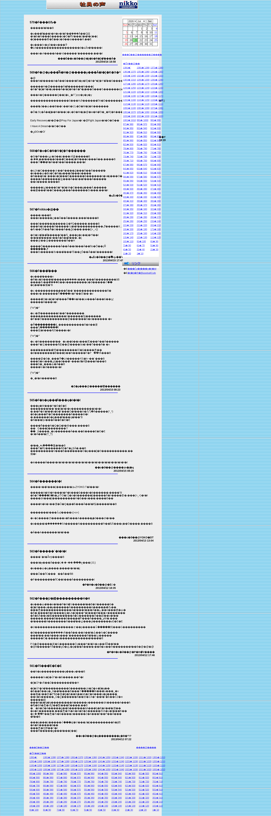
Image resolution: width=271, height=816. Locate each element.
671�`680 (128, 165)
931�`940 (142, 129)
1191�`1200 (156, 92)
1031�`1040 (129, 116)
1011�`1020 (156, 116)
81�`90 (154, 242)
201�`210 (155, 226)
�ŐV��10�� (131, 64)
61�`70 (141, 246)
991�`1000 (142, 121)
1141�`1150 (143, 100)
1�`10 (140, 254)
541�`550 (142, 181)
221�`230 (128, 226)
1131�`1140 (156, 100)
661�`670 (142, 165)
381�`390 (155, 201)
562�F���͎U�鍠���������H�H (60, 598)
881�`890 (128, 137)
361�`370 (142, 205)
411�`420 (155, 197)
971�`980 (128, 125)
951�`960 (155, 125)
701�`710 (128, 161)
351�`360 (155, 205)
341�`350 (128, 209)
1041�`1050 (156, 112)
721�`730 (142, 157)
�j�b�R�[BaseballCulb (142, 273)
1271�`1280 (129, 84)
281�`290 (128, 217)
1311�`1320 (156, 76)
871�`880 (142, 137)
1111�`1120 (143, 104)
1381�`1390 (143, 68)
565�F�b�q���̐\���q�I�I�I (55, 400)
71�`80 (127, 246)
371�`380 (128, 205)
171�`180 (155, 230)
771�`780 (155, 149)
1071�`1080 (156, 108)
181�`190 (142, 230)
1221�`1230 (156, 88)
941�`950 (128, 129)
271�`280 (142, 217)
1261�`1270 (143, 84)
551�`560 (128, 181)
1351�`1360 (143, 72)
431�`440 (128, 197)
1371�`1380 (156, 68)
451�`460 (142, 193)
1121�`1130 (129, 104)
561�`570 (155, 177)
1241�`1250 (129, 88)
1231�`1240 (143, 88)
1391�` (127, 68)
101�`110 (128, 242)
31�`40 (141, 250)
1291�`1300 (143, 80)
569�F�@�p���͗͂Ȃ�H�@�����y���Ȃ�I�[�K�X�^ (75, 72)
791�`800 (128, 149)
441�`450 (155, 193)
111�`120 (155, 238)
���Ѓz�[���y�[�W (142, 269)
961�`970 (142, 125)
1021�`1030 (143, 116)
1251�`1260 (156, 84)
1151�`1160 (129, 100)
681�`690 (155, 161)
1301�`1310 (129, 80)
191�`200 (128, 230)
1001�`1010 (129, 121)
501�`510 (155, 185)
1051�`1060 (143, 112)
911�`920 (128, 133)
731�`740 (128, 157)
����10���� (152, 55)
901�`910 (142, 133)
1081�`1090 (143, 108)
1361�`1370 (129, 72)
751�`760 (142, 153)
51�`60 (154, 246)
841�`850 (142, 141)
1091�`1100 (129, 108)
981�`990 (155, 121)
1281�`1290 (156, 80)
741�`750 (155, 153)
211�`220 (142, 226)
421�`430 (142, 197)
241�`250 (142, 222)
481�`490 (142, 189)
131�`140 (128, 238)
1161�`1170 (156, 96)
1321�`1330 (143, 76)
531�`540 (155, 181)
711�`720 (155, 157)
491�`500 (128, 189)
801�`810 (155, 145)
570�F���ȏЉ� (43, 22)
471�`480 (155, 189)
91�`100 (141, 242)
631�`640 (142, 169)
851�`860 (128, 141)
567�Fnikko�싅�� (44, 209)
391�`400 (142, 201)
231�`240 (155, 222)
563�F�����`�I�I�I (48, 551)
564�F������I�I (46, 481)
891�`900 (155, 133)
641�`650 (128, 169)
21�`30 (154, 250)
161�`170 (128, 234)
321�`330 (155, 209)
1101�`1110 (156, 104)
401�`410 (128, 201)
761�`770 (128, 153)
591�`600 (155, 173)
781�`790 (142, 149)
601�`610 (142, 173)
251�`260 (128, 222)
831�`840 (155, 141)
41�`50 (127, 250)
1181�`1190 (129, 96)
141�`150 (155, 234)
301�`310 (142, 213)
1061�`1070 (129, 112)
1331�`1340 (129, 76)
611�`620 (128, 173)
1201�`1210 (143, 92)
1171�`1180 (143, 96)
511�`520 (142, 185)
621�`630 (155, 169)
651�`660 (155, 165)
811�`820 (142, 145)
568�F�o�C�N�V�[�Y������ (58, 150)
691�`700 (142, 161)
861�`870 (155, 137)
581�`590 (128, 177)
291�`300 (155, 213)
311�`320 (128, 213)
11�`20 (127, 254)
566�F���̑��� (43, 270)
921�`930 (155, 129)
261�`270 (155, 217)
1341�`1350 (156, 72)
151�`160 (142, 234)
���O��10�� (132, 55)
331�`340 (142, 209)
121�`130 (142, 238)
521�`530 (128, 185)
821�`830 (128, 145)
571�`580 (142, 177)
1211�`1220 (129, 92)
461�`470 (128, 193)
